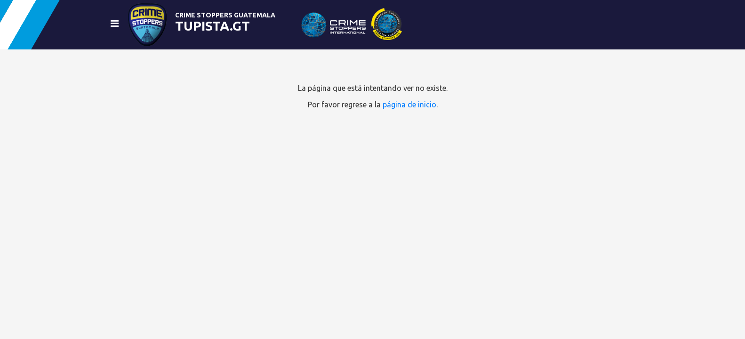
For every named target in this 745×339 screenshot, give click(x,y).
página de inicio (409, 104)
